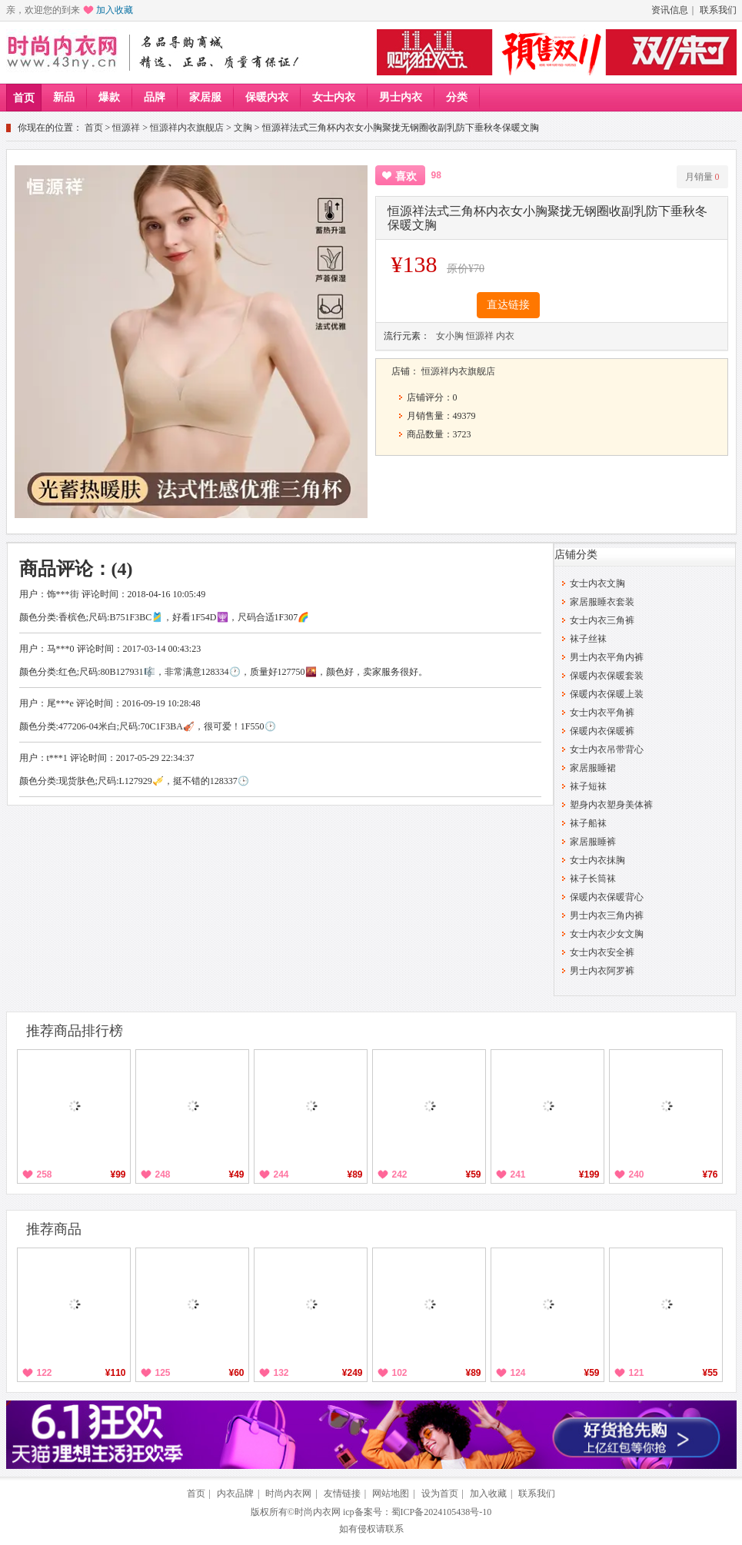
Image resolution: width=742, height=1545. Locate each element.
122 (44, 1372)
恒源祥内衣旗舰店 (187, 127)
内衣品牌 (235, 1493)
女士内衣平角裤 (602, 712)
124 (518, 1372)
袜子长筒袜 (593, 878)
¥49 (236, 1174)
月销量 (702, 176)
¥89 (354, 1174)
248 (163, 1174)
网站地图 (390, 1493)
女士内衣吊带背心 (607, 749)
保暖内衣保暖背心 (607, 897)
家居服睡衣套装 (602, 601)
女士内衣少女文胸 (607, 934)
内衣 (505, 336)
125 (163, 1372)
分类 (456, 97)
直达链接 (508, 305)
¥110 (115, 1372)
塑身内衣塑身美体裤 (611, 804)
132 (281, 1372)
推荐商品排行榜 (74, 1030)
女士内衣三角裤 (602, 620)
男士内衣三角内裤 (607, 915)
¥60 (236, 1372)
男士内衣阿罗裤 (602, 970)
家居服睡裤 (593, 841)
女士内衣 (333, 97)
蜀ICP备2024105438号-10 (441, 1512)
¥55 (709, 1372)
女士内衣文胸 (597, 583)
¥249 (352, 1372)
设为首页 (439, 1493)
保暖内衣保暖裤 (602, 731)
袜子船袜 (588, 823)
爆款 (109, 97)
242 (400, 1174)
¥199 (589, 1174)
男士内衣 (400, 97)
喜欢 (406, 176)
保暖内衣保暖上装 (607, 694)
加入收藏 (114, 10)
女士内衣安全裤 (602, 952)
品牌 (154, 97)
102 (400, 1372)
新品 (64, 97)
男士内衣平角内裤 (607, 657)
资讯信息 (669, 10)
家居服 (205, 97)
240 (636, 1174)
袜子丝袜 (588, 638)
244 (281, 1174)
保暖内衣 (266, 97)
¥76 (709, 1174)
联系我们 (718, 10)
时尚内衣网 (288, 1493)
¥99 (117, 1174)
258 (44, 1174)
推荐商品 (54, 1229)
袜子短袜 (588, 786)
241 (518, 1174)
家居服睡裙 (593, 768)
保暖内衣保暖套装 (607, 675)
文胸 (243, 127)
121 (636, 1372)
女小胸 (450, 336)
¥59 (473, 1174)
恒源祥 (126, 127)
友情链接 (342, 1493)
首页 (24, 98)
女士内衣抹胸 (597, 860)
